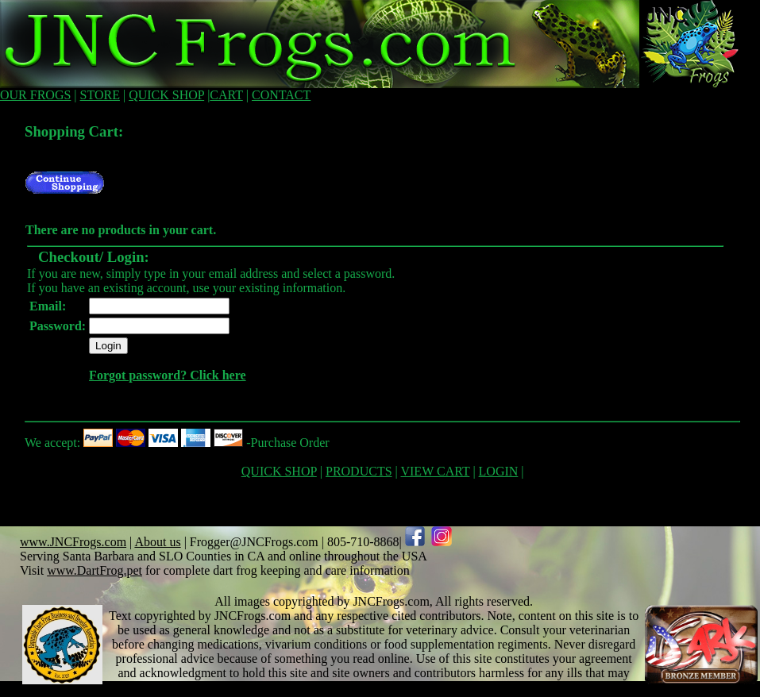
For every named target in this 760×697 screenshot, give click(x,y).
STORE (100, 95)
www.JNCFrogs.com (73, 542)
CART (226, 95)
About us (157, 542)
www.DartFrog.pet (94, 570)
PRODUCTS (359, 471)
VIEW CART (434, 471)
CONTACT (281, 95)
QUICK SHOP (166, 95)
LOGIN (499, 471)
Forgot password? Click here (167, 375)
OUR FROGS (35, 95)
